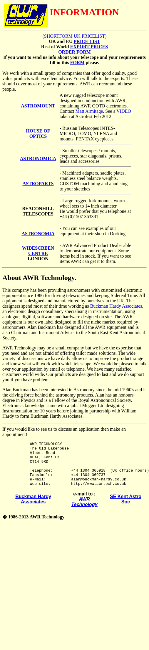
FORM (77, 62)
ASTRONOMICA (38, 158)
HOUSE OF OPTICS (38, 133)
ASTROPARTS (38, 183)
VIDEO (123, 111)
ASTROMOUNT (38, 105)
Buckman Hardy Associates (116, 306)
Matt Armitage (89, 111)
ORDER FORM (74, 51)
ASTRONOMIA (37, 233)
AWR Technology (84, 510)
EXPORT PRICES (89, 46)
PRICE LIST (86, 41)
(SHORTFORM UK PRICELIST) (75, 36)
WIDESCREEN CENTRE (38, 251)
